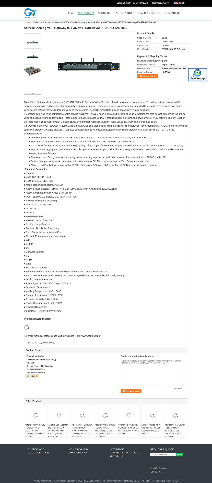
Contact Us (172, 13)
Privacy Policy (40, 481)
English (182, 2)
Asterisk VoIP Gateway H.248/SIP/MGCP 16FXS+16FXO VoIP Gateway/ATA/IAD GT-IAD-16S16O (105, 431)
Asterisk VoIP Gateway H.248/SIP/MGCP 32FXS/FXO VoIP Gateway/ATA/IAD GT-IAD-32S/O (175, 431)
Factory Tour (123, 13)
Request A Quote (161, 2)
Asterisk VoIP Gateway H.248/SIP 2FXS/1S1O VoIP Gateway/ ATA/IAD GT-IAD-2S (128, 429)
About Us (104, 13)
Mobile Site (156, 472)
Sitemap (162, 468)
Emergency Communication (38, 451)
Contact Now (149, 76)
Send (179, 454)
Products (85, 13)
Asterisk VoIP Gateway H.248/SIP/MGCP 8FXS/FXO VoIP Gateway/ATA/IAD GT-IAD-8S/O (35, 431)
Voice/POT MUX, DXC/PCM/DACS (79, 451)
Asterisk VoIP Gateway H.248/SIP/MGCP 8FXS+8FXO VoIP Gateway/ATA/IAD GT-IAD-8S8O (81, 431)
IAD (39, 343)
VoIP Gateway (48, 343)
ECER (175, 481)
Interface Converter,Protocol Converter (125, 452)
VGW (34, 343)
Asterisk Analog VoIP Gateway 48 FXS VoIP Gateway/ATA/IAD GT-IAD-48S (151, 429)
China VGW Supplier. (57, 481)
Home (70, 13)
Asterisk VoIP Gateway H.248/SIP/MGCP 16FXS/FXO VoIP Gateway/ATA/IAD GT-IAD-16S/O (58, 431)
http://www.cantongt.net (89, 336)
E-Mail (153, 468)
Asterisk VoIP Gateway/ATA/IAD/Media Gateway (64, 22)
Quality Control (149, 13)
